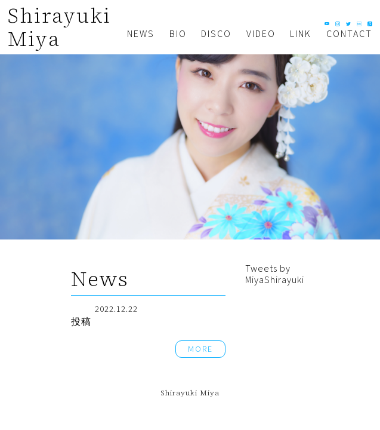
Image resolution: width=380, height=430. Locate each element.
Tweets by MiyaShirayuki (274, 274)
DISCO (216, 34)
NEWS (141, 34)
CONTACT (349, 34)
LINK (300, 34)
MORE (200, 349)
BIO (178, 34)
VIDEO (261, 34)
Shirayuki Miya (59, 27)
